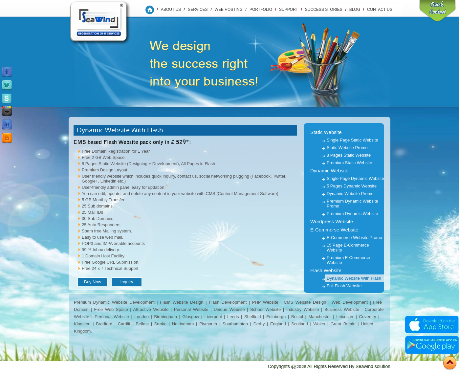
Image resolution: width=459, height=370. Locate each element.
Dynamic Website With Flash (354, 278)
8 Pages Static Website (349, 155)
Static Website (326, 132)
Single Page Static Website (352, 140)
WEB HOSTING (229, 9)
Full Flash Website (344, 285)
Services (198, 9)
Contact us (379, 9)
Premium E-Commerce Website (348, 260)
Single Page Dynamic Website (355, 178)
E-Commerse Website (334, 229)
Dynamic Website (329, 170)
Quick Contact (437, 11)
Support (288, 9)
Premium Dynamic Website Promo (352, 203)
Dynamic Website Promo (350, 193)
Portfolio (261, 9)
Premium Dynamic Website (352, 213)
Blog (354, 9)
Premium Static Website (349, 162)
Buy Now (92, 281)
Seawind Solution (104, 24)
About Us (171, 9)
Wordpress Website (331, 221)
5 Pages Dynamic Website (352, 186)
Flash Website (325, 270)
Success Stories (323, 9)
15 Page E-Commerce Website (348, 247)
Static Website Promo (347, 147)
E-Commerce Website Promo (354, 237)
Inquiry (126, 281)
